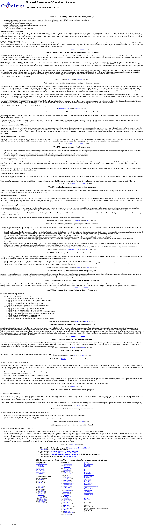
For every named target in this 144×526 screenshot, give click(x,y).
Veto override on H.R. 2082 (63, 108)
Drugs (86, 469)
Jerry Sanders (40, 466)
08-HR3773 (80, 79)
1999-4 (82, 355)
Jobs (85, 487)
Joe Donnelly (41, 495)
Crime (86, 468)
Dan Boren (66, 509)
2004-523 (86, 321)
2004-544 (86, 286)
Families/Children (89, 475)
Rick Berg (41, 498)
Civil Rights (87, 465)
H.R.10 (76, 321)
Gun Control (87, 480)
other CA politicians (69, 456)
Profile (86, 498)
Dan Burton (66, 492)
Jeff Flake (41, 490)
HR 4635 (73, 336)
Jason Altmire (67, 470)
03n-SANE (73, 386)
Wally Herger (67, 480)
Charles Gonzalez (68, 512)
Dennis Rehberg (42, 497)
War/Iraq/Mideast (88, 493)
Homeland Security (89, 483)
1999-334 (83, 347)
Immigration (87, 484)
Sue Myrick (67, 499)
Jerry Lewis (67, 487)
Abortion (86, 462)
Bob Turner (41, 501)
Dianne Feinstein (40, 471)
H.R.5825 (78, 220)
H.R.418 (78, 267)
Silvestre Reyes (68, 473)
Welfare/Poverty (88, 494)
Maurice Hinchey (68, 506)
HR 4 (74, 355)
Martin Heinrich (42, 499)
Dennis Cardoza (68, 483)
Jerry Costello (67, 489)
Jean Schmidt (67, 467)
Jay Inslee (41, 487)
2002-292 (83, 336)
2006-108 (87, 249)
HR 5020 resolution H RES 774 (72, 249)
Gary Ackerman (68, 503)
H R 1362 (73, 183)
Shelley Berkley (42, 500)
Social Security (88, 490)
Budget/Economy (88, 464)
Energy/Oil (87, 472)
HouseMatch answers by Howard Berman (64, 451)
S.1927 (70, 143)
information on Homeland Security (79, 448)
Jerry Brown (39, 465)
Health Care (87, 482)
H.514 (72, 49)
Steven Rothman (67, 465)
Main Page (87, 497)
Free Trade (87, 477)
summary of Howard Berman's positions (64, 453)
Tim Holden (67, 471)
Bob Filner (41, 482)
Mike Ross (66, 477)
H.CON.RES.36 (78, 277)
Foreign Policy (88, 476)
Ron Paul (41, 479)
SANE (63, 359)
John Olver (66, 495)
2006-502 (88, 220)
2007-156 (83, 183)
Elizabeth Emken (40, 472)
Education (87, 471)
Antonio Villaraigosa (41, 464)
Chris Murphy (42, 491)
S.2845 (76, 286)
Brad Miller (67, 502)
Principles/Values (88, 488)
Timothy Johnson (68, 490)
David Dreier (67, 486)
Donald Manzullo (68, 464)
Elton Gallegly (68, 484)
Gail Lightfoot (39, 473)
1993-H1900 (81, 421)
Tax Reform (87, 491)
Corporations (87, 466)
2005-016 (89, 277)
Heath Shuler (67, 501)
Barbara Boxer (40, 469)
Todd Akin (41, 496)
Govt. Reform (87, 479)
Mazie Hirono (41, 493)
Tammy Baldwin (42, 502)
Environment (87, 473)
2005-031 (88, 267)
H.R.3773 (69, 79)
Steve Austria (67, 508)
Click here (43, 449)
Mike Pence (41, 486)
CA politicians (88, 500)
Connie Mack (42, 492)
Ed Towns (66, 505)
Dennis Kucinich (68, 468)
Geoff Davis (67, 493)
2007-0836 (81, 143)
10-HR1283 (78, 405)
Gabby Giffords (67, 478)
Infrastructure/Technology (91, 486)
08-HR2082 (77, 108)
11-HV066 (82, 49)
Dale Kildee (66, 498)
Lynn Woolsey (67, 481)
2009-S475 (73, 444)
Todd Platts (67, 511)
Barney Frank (67, 496)
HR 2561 (73, 347)
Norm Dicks (67, 514)
